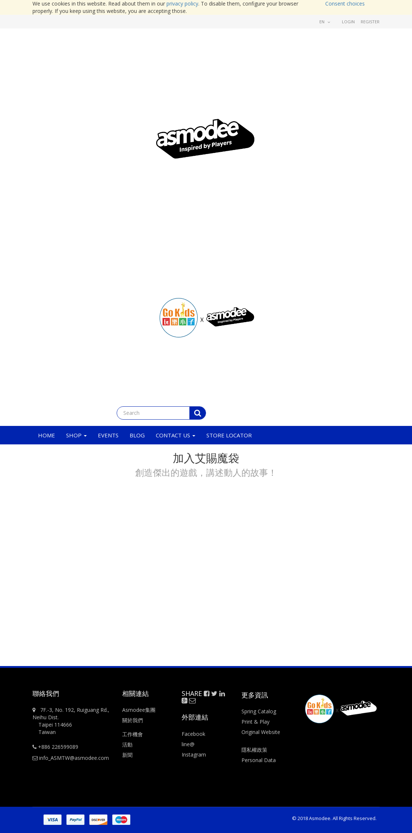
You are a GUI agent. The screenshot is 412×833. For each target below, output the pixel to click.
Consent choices (345, 3)
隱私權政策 (254, 749)
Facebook (193, 733)
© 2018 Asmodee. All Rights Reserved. (334, 818)
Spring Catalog (258, 711)
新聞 (127, 754)
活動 (128, 744)
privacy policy (182, 3)
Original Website (260, 731)
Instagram (194, 754)
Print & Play (255, 721)
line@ (188, 744)
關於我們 (132, 720)
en (324, 21)
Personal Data (258, 760)
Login (348, 21)
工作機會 (132, 734)
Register (370, 21)
